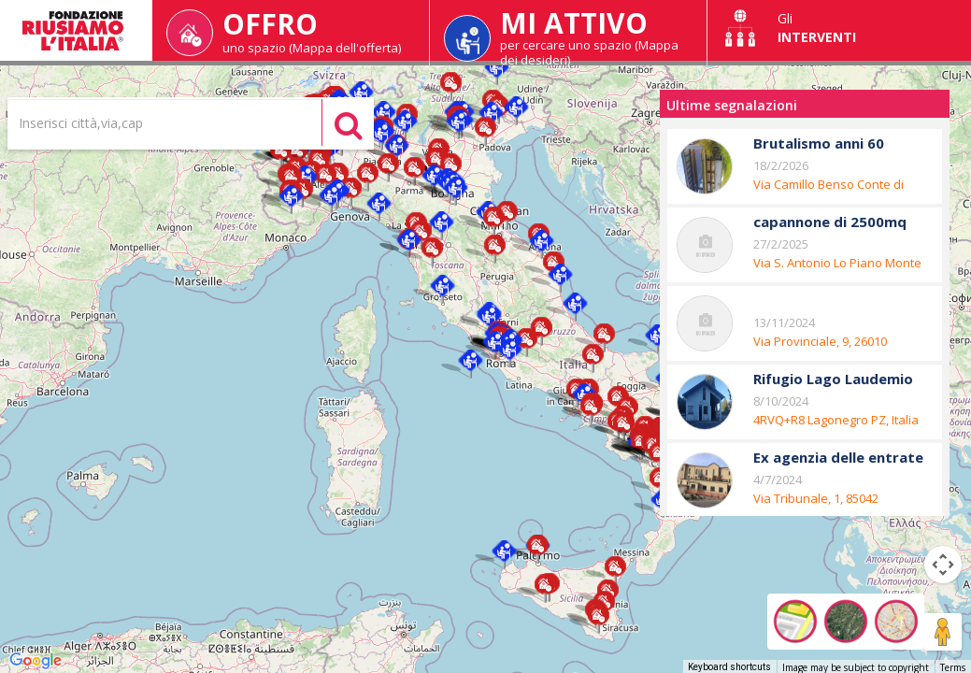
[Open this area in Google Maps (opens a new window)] (35, 661)
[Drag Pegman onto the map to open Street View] (943, 632)
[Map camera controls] (943, 564)
